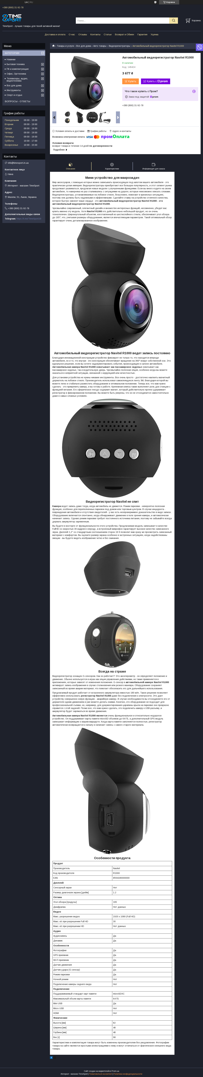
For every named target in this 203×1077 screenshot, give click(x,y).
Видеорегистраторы (119, 46)
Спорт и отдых (14, 95)
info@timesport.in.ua (18, 163)
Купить (132, 81)
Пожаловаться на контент (100, 1074)
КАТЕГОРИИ (12, 53)
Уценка (154, 34)
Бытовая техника (16, 64)
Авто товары (99, 46)
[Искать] (173, 20)
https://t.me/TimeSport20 (28, 218)
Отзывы (82, 34)
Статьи (107, 34)
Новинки (11, 59)
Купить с (157, 81)
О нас (72, 34)
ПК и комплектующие (18, 69)
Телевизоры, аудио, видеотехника (17, 79)
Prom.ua (115, 1071)
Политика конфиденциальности (128, 1074)
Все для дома (83, 46)
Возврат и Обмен (124, 34)
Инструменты (14, 90)
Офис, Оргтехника (16, 73)
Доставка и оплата (55, 34)
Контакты (95, 34)
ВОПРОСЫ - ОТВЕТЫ (17, 101)
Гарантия (142, 34)
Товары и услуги (65, 46)
